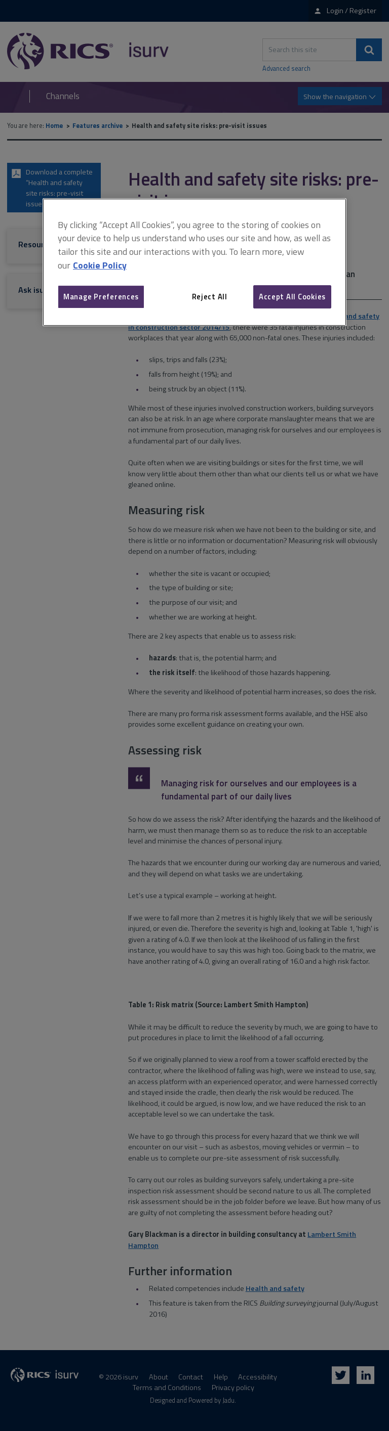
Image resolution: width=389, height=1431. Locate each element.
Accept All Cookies (292, 296)
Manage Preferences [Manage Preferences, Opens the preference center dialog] (101, 296)
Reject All (209, 296)
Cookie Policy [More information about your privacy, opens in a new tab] (100, 265)
